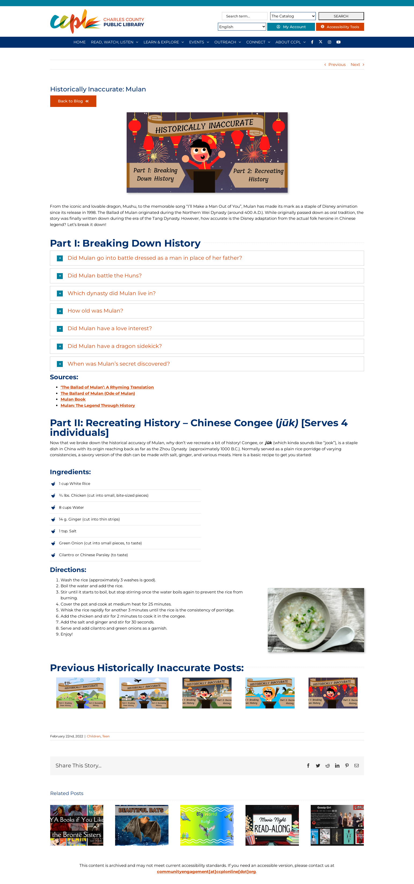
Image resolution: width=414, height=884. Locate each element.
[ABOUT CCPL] (290, 42)
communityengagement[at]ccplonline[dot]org (206, 871)
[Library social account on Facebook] (312, 42)
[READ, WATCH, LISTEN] (114, 42)
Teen (106, 736)
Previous (337, 64)
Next (355, 64)
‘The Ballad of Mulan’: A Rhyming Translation (107, 387)
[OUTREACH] (228, 42)
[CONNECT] (258, 42)
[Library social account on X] (320, 42)
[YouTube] (338, 42)
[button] (207, 258)
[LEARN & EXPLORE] (163, 42)
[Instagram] (329, 42)
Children (94, 736)
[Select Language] (230, 27)
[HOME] (79, 42)
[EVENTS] (199, 42)
